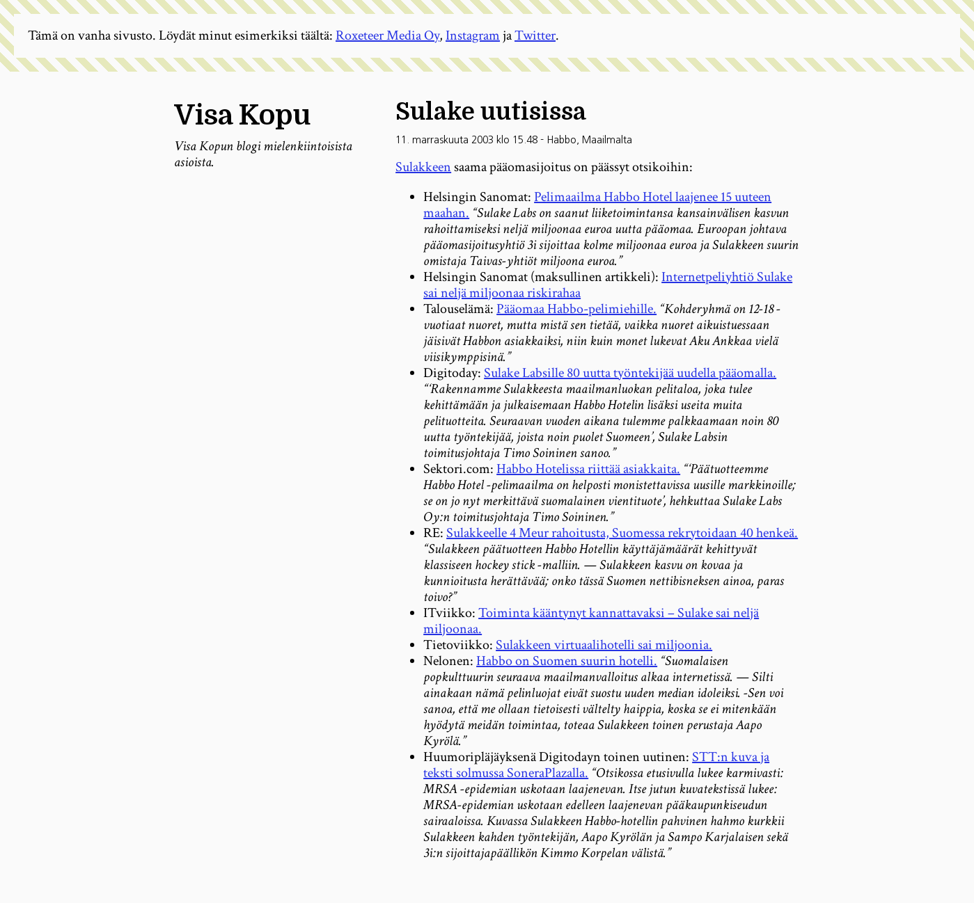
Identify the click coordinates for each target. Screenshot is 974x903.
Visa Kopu (242, 115)
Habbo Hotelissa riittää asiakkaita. (588, 469)
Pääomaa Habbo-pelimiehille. (576, 309)
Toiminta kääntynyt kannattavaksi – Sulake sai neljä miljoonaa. (591, 621)
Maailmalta (607, 140)
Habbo (561, 140)
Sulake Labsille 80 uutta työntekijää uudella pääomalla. (630, 373)
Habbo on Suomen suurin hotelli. (566, 661)
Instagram (473, 35)
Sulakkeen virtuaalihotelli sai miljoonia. (604, 645)
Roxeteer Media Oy (387, 35)
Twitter (535, 35)
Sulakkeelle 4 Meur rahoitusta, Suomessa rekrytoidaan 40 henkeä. (622, 533)
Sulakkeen (423, 167)
